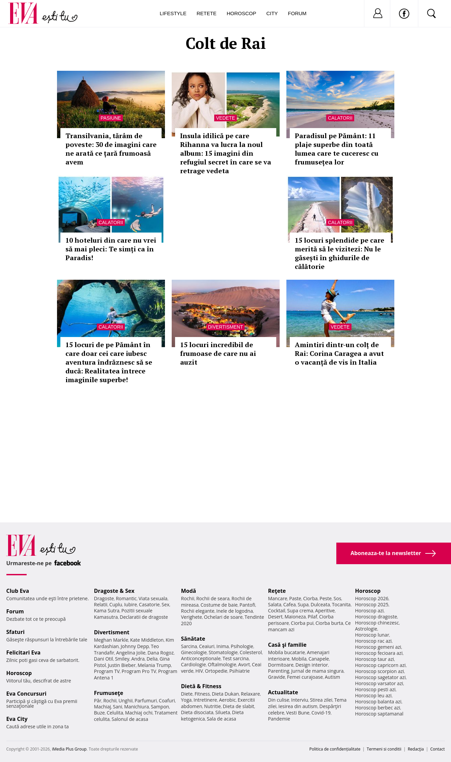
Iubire (130, 604)
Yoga (186, 700)
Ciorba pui (302, 623)
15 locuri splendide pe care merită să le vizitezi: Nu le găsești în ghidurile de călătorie (339, 253)
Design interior (311, 665)
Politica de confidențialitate (334, 749)
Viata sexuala (153, 598)
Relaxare (250, 694)
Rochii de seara (213, 598)
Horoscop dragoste (376, 616)
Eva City (17, 719)
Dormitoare (281, 665)
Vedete (225, 118)
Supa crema (300, 610)
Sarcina (189, 646)
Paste (295, 598)
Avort (244, 664)
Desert (275, 616)
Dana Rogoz (160, 652)
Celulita (115, 712)
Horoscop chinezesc (377, 622)
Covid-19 (321, 712)
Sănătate (193, 638)
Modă (188, 591)
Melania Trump (154, 665)
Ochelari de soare (223, 617)
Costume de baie (219, 605)
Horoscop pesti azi (375, 689)
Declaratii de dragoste (144, 617)
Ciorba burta (329, 623)
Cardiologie (193, 664)
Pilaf (312, 616)
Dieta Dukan (225, 694)
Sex (165, 604)
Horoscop (241, 13)
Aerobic (227, 700)
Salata (275, 604)
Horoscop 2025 (372, 604)
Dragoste (104, 598)
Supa (303, 604)
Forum (297, 13)
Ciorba (310, 598)
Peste (325, 598)
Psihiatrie (239, 671)
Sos (337, 598)
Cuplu (115, 604)
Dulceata (320, 604)
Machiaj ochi (138, 712)
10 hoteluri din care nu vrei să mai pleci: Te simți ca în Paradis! (110, 249)
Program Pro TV (139, 671)
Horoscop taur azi (374, 659)
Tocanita (341, 604)
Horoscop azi (369, 610)
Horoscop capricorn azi (380, 665)
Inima (223, 646)
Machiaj (102, 706)
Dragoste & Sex (114, 591)
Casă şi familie (287, 644)
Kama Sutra (106, 610)
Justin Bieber (122, 665)
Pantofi (247, 605)
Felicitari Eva (23, 652)
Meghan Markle (111, 640)
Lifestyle (173, 13)
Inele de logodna (234, 611)
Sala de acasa (221, 718)
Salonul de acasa (130, 719)
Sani (117, 706)
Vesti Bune (297, 712)
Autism (332, 677)
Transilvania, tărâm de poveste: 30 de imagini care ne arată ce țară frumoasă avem (111, 148)
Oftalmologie (222, 664)
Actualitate (283, 692)
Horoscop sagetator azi (380, 677)
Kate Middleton (147, 640)
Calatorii (340, 118)
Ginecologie (194, 652)
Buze (99, 712)
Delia (152, 659)
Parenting (278, 671)
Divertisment (225, 327)
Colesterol (250, 652)
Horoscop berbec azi (377, 707)
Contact (437, 749)
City (272, 13)
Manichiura (136, 706)
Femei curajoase (305, 677)
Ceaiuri (207, 646)
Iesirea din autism (297, 706)
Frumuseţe (108, 693)
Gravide (276, 677)
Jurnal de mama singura (317, 671)
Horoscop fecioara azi (379, 653)
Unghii (125, 700)
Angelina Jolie (130, 652)
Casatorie (149, 604)
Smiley (122, 659)
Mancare (277, 598)
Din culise (278, 700)
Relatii (101, 604)
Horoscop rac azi (373, 641)
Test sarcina (236, 658)
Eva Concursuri (26, 693)
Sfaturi (15, 632)
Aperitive (325, 610)
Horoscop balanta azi (378, 701)
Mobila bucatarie (286, 652)
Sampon (160, 706)
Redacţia (416, 749)
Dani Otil (103, 659)
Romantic (126, 598)
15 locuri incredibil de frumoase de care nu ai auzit (218, 353)
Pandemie (279, 718)
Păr (98, 700)
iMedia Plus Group (69, 749)
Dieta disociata (197, 712)
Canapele (318, 659)
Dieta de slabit (238, 706)
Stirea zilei (321, 700)
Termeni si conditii (384, 749)
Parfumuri (146, 700)
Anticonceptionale (201, 658)
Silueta (222, 712)
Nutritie (212, 706)
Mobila (298, 659)
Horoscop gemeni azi (378, 647)
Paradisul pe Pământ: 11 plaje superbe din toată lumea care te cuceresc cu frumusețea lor (336, 148)
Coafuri (167, 700)
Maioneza (295, 616)
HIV (199, 671)
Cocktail (276, 610)
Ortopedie (216, 671)
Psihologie (242, 646)
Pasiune (111, 118)
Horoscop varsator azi (379, 683)
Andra (138, 659)
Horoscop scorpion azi (379, 671)
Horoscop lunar (372, 635)
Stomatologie (222, 652)
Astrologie (366, 629)
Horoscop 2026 (372, 598)
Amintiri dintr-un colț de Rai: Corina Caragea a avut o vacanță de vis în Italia (339, 353)
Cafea (289, 604)
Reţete (277, 591)
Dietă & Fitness (201, 686)
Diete (187, 694)
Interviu (299, 700)
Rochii (109, 700)
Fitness (202, 694)
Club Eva (17, 591)
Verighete (191, 617)
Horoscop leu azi (373, 695)
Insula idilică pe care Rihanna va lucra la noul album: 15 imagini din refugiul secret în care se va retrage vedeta (225, 153)
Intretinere (205, 700)
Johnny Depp (135, 646)
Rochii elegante (198, 611)
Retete (207, 13)
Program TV (107, 671)
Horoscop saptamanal (379, 713)
